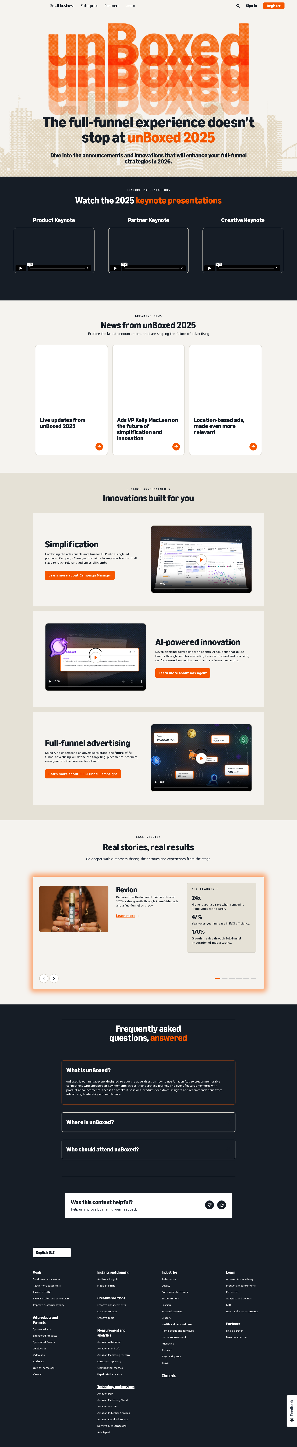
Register (274, 6)
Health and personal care (177, 1261)
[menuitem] (52, 1289)
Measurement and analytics (111, 1269)
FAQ (228, 1241)
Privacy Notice (87, 1394)
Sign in (251, 5)
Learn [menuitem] (230, 1209)
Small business (62, 5)
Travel (165, 1299)
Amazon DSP (105, 1330)
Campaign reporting (109, 1298)
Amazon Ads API (107, 1343)
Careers (191, 1394)
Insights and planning (113, 1209)
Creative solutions (111, 1235)
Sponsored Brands (44, 1278)
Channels (169, 1312)
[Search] (238, 6)
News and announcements (242, 1248)
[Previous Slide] (43, 915)
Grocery (166, 1254)
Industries (169, 1209)
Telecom (167, 1286)
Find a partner (234, 1267)
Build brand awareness (46, 1216)
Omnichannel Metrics (110, 1304)
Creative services (107, 1248)
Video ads (39, 1291)
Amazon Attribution (109, 1278)
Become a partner (237, 1274)
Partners (111, 5)
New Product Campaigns (112, 1362)
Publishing (168, 1280)
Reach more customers (47, 1222)
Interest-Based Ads (114, 1394)
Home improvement (174, 1274)
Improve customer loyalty (48, 1241)
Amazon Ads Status (168, 1394)
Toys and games (172, 1293)
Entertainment (170, 1235)
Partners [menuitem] (233, 1260)
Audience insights (108, 1216)
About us (38, 1394)
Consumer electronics (175, 1228)
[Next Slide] (54, 915)
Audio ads (39, 1298)
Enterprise (89, 5)
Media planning (106, 1222)
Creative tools (105, 1254)
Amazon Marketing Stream (113, 1291)
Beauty (166, 1222)
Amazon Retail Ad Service (112, 1356)
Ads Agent (103, 1369)
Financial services (172, 1248)
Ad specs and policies (239, 1235)
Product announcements (241, 1222)
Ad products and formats (45, 1257)
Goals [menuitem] (37, 1209)
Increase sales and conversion (51, 1235)
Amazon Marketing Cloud (112, 1336)
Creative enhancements (111, 1241)
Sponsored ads (42, 1266)
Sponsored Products (45, 1272)
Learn (130, 5)
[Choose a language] (52, 1189)
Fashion (166, 1241)
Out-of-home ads (44, 1304)
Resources (232, 1228)
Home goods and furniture (178, 1267)
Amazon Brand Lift (108, 1285)
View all (37, 1311)
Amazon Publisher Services (113, 1349)
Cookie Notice (141, 1394)
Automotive (169, 1216)
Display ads (39, 1285)
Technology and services (115, 1323)
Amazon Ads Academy (239, 1216)
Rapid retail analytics (109, 1311)
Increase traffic (42, 1228)
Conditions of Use (61, 1394)
